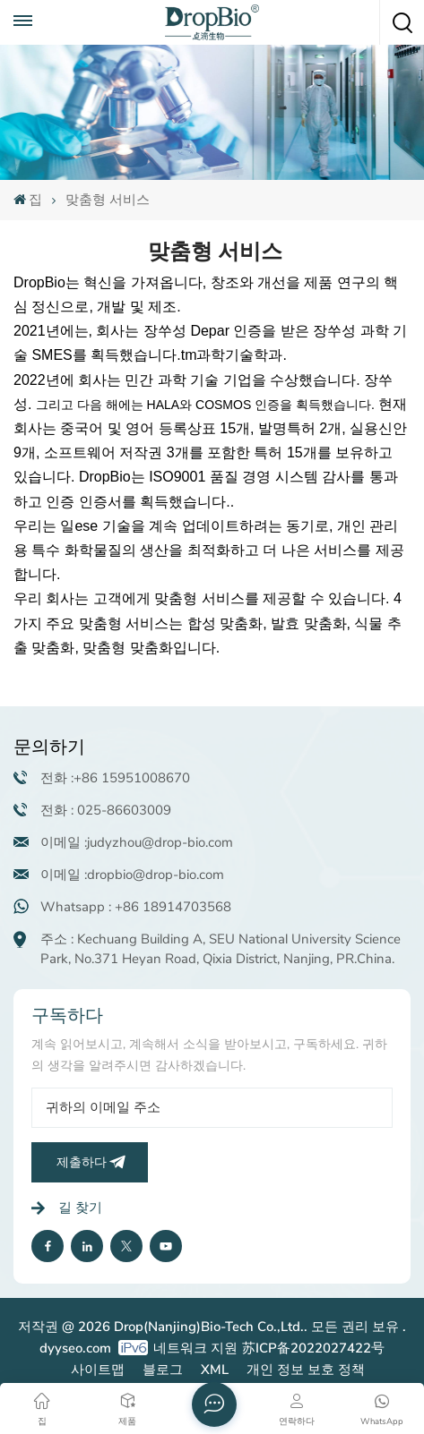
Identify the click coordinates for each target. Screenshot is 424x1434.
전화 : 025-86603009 (105, 810)
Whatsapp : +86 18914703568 (135, 907)
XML (215, 1370)
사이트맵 (98, 1370)
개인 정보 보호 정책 (306, 1370)
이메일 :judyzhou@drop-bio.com (136, 842)
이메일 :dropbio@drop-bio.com (132, 874)
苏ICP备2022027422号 (313, 1348)
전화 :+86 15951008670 (115, 778)
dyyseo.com (75, 1348)
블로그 (163, 1370)
